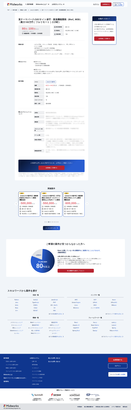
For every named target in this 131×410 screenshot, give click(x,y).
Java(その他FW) (51, 81)
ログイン (96, 4)
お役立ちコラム (57, 4)
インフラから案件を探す (12, 364)
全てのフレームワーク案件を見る (112, 336)
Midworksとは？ (41, 4)
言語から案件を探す (11, 361)
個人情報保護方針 (88, 406)
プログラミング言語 (37, 377)
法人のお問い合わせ (54, 361)
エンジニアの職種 (36, 371)
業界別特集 (35, 364)
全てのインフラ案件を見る (114, 314)
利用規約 (79, 406)
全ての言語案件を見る (55, 314)
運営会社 (125, 406)
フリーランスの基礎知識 (38, 374)
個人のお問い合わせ (54, 358)
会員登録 (106, 4)
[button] (45, 222)
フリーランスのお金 (37, 381)
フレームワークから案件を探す (14, 371)
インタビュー (35, 368)
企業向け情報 (35, 384)
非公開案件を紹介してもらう (75, 270)
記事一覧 (34, 361)
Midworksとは (8, 374)
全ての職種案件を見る (55, 336)
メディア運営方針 (116, 406)
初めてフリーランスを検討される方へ (15, 378)
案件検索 (30, 4)
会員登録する (117, 360)
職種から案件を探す (11, 368)
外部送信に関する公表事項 (102, 406)
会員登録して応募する (51, 167)
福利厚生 (6, 381)
